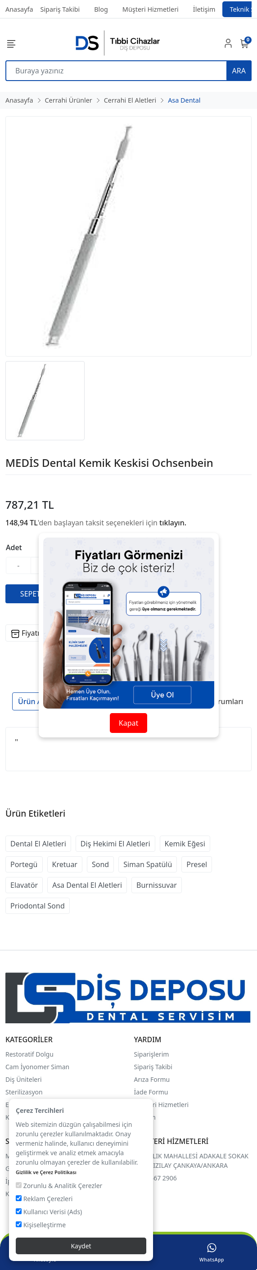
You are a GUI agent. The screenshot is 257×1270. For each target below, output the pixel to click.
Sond (100, 864)
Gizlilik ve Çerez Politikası (46, 1172)
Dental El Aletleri (38, 844)
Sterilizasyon (24, 1092)
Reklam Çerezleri (44, 1198)
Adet (14, 547)
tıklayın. (172, 523)
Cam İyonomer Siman (37, 1066)
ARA (239, 71)
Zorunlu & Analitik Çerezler (59, 1185)
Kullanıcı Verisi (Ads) (49, 1211)
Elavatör (24, 885)
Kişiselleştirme (41, 1224)
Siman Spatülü (147, 864)
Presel (196, 864)
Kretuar (64, 864)
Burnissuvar (156, 885)
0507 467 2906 (155, 1178)
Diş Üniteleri (23, 1079)
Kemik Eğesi (185, 844)
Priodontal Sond (37, 906)
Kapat (128, 723)
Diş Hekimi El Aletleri (115, 844)
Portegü (24, 864)
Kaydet (81, 1246)
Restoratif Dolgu (29, 1054)
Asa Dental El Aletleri (87, 885)
